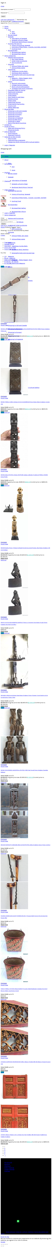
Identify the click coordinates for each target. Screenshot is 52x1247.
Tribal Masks (12, 95)
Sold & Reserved (9, 132)
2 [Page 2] (4, 1148)
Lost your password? (7, 19)
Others (10, 81)
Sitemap (7, 1171)
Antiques (11, 64)
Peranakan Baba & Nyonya (16, 90)
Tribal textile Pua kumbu (16, 104)
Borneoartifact (12, 50)
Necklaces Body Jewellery (20, 73)
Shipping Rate (9, 109)
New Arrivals (12, 138)
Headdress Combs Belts (20, 71)
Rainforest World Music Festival (22, 42)
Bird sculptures (17, 62)
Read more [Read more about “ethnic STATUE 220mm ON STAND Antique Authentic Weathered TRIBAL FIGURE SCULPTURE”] (4, 484)
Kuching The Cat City (15, 44)
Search (27, 23)
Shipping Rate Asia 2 (15, 119)
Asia (9, 30)
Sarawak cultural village (20, 40)
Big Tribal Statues (17, 59)
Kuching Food (16, 49)
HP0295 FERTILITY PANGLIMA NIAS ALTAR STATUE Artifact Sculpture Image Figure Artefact (25, 845)
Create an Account (18, 21)
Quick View (4, 325)
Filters (3, 235)
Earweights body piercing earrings (23, 75)
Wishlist (7, 172)
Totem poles (12, 100)
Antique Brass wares (18, 68)
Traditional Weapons (18, 80)
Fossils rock (12, 106)
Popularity (7, 242)
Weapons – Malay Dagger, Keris (22, 78)
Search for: (4, 23)
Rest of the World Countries (17, 123)
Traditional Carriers (14, 102)
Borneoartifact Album (19, 54)
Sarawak (10, 37)
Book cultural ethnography (20, 87)
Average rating (9, 244)
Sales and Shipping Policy (16, 128)
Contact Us (7, 125)
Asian (13, 33)
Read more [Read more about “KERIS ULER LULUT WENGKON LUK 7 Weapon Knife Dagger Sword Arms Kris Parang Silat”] (4, 925)
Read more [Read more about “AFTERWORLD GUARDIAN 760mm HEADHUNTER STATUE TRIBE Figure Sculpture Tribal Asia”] (4, 338)
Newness (7, 246)
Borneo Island (12, 35)
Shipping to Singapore (15, 118)
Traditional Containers (15, 92)
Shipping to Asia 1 (14, 116)
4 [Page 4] (4, 1152)
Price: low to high (10, 247)
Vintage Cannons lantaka (20, 85)
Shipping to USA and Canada (17, 111)
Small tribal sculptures (19, 61)
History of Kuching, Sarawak (21, 45)
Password (4, 13)
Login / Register (9, 145)
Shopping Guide (13, 130)
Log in (3, 16)
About (6, 28)
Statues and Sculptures (15, 57)
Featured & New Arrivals (12, 137)
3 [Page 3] (4, 1150)
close (2, 6)
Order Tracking (9, 190)
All (5, 256)
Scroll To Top (5, 1237)
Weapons (11, 76)
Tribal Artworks (13, 94)
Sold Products (12, 133)
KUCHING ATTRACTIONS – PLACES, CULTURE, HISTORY (29, 47)
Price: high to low (10, 249)
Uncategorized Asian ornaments (22, 88)
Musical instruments (18, 83)
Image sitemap (9, 1169)
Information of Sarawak (19, 38)
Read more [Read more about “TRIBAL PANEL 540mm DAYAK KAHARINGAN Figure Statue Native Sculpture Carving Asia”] (4, 411)
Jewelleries (11, 69)
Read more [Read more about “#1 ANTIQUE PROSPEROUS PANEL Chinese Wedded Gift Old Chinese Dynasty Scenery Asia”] (4, 1070)
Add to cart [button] (4, 1143)
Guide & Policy (9, 126)
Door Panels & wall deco (16, 97)
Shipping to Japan (14, 121)
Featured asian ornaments (16, 140)
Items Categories (10, 56)
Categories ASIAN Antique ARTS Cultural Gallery (23, 142)
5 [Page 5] (4, 1154)
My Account (8, 164)
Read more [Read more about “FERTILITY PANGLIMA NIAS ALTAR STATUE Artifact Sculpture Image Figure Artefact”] (4, 852)
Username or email (7, 9)
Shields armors (13, 99)
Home (6, 26)
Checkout (7, 181)
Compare (4, 323)
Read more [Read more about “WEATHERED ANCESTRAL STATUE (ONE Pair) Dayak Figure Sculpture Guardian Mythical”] (4, 781)
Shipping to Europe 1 (15, 114)
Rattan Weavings (13, 107)
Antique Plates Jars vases (20, 66)
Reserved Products (14, 135)
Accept (3, 1242)
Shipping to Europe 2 (15, 113)
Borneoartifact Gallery (19, 52)
